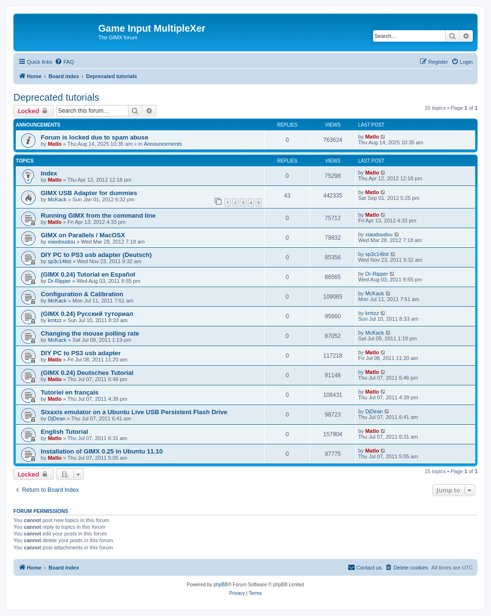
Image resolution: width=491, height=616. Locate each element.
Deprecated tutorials (56, 97)
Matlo (55, 144)
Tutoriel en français (70, 392)
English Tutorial (64, 431)
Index (49, 173)
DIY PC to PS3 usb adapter (81, 353)
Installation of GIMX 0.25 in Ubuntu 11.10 (102, 451)
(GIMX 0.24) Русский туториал (87, 313)
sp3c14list (59, 261)
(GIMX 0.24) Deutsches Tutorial (87, 372)
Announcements (163, 144)
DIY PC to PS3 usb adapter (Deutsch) (96, 254)
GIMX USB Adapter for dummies (89, 193)
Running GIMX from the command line (98, 215)
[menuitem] (64, 62)
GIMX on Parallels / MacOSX (83, 235)
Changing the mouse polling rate (90, 333)
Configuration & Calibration (82, 294)
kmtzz (55, 320)
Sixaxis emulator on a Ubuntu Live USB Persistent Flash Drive (134, 412)
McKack (57, 199)
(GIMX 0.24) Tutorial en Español (88, 274)
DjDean (57, 418)
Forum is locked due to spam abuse (94, 137)
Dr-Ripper (59, 281)
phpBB (220, 584)
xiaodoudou (61, 241)
